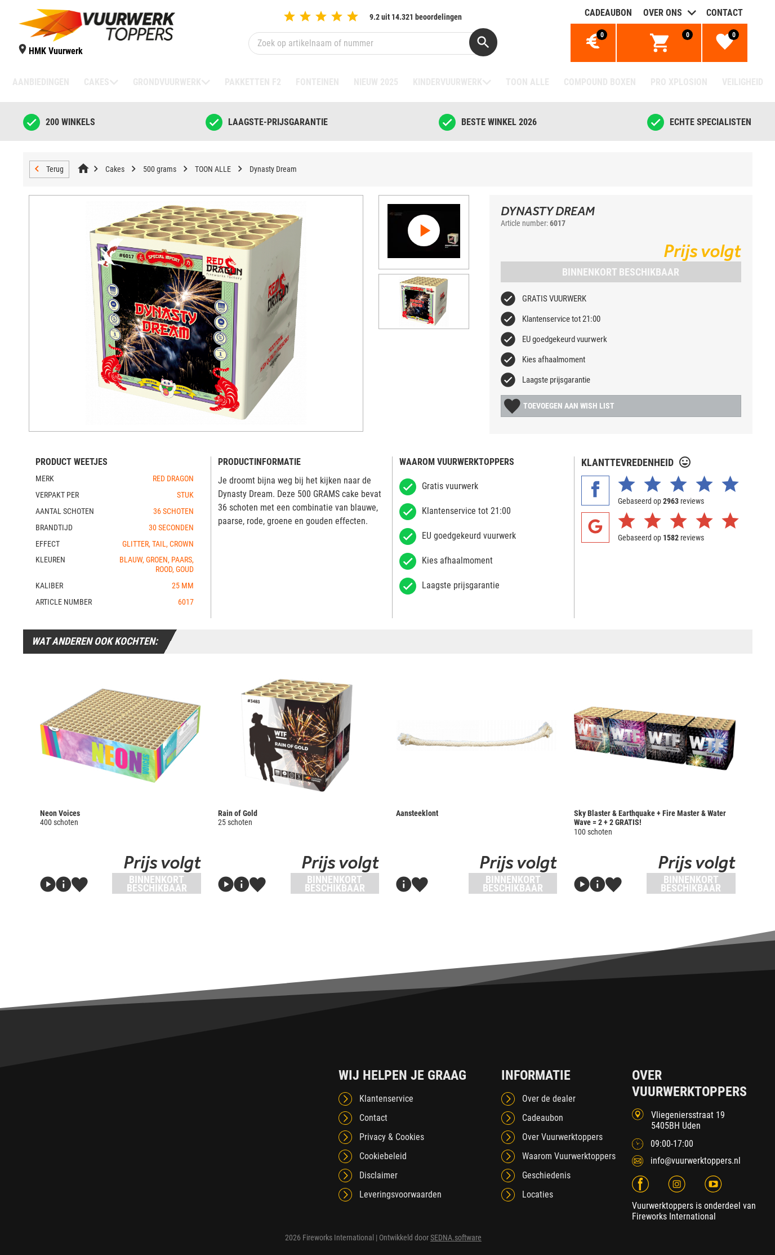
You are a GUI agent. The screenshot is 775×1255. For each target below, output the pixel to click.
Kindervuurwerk (447, 82)
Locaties (537, 1194)
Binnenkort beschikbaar (620, 272)
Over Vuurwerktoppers (562, 1137)
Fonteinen (317, 82)
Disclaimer (378, 1175)
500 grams (159, 169)
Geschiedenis (546, 1175)
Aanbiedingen (40, 82)
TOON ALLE (527, 82)
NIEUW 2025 (376, 82)
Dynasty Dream (273, 169)
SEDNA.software (456, 1237)
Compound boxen (600, 82)
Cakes (96, 82)
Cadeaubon (608, 12)
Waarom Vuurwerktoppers (569, 1156)
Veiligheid (742, 82)
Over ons (662, 12)
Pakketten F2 (253, 82)
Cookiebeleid (383, 1156)
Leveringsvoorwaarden (400, 1194)
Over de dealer (549, 1098)
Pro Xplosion (679, 82)
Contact (724, 12)
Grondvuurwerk (167, 82)
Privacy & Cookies (391, 1137)
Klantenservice (386, 1098)
